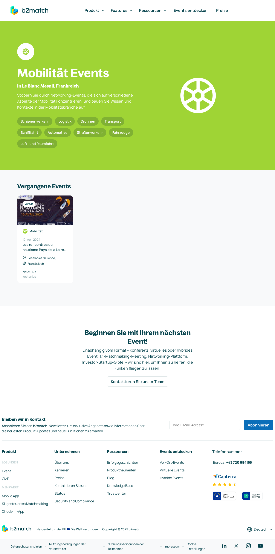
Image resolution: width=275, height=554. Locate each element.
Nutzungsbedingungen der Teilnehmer (126, 546)
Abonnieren (258, 425)
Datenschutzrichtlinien (26, 546)
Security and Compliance (74, 501)
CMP (5, 478)
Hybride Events (171, 478)
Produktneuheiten (121, 470)
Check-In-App (13, 511)
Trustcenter (116, 493)
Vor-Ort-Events (172, 462)
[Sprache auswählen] (260, 529)
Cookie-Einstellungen (196, 546)
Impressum (172, 546)
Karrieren (62, 470)
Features (122, 10)
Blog (110, 478)
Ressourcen (153, 10)
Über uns (62, 462)
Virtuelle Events (172, 470)
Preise (222, 10)
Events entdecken (191, 10)
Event (6, 471)
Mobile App (10, 496)
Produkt (95, 10)
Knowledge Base (120, 485)
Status (60, 493)
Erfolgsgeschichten (122, 462)
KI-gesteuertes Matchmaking (25, 503)
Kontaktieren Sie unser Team (137, 381)
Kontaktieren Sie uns (71, 485)
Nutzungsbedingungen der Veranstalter (67, 546)
